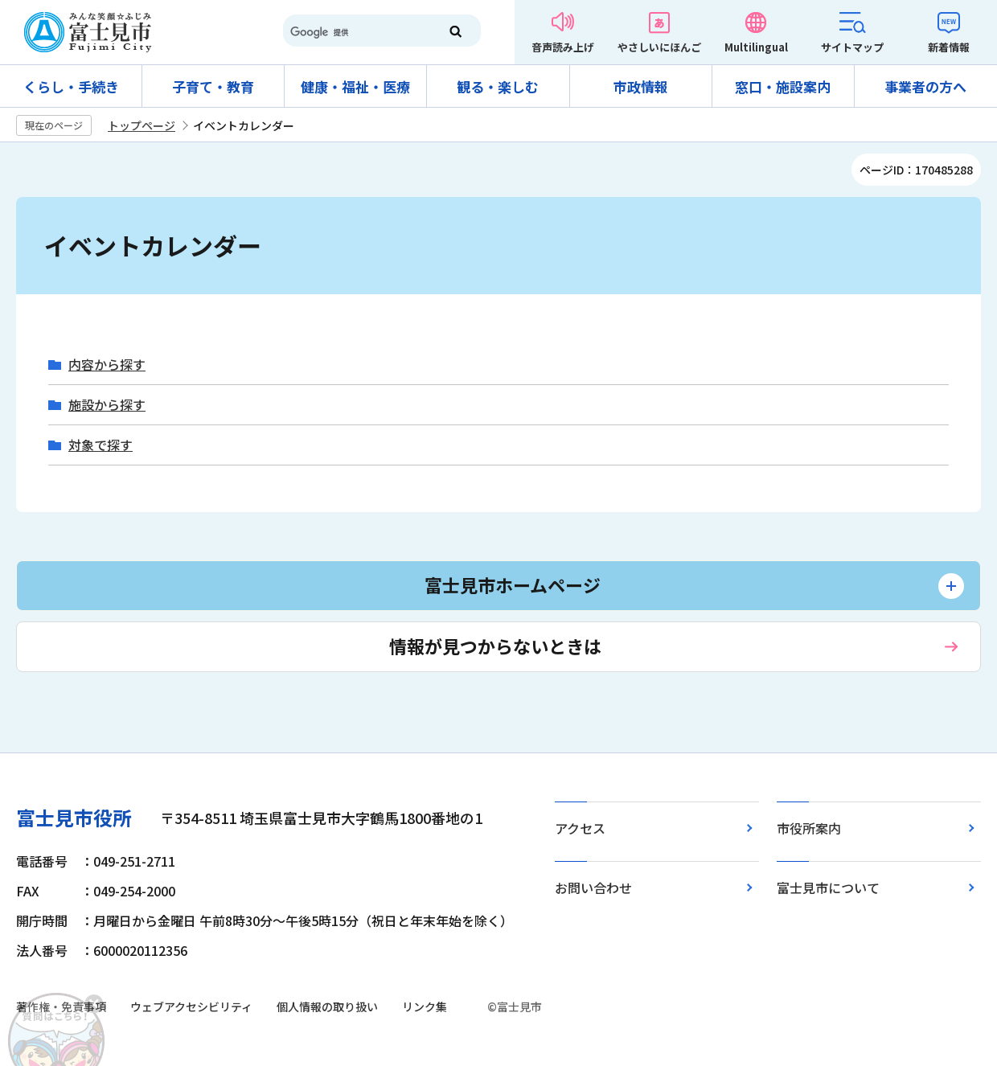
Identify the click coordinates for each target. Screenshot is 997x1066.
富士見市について (828, 887)
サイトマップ (852, 47)
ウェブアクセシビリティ (191, 1006)
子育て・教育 (213, 86)
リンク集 (424, 1006)
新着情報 (949, 47)
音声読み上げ (562, 47)
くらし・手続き (71, 86)
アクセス (580, 828)
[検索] (353, 32)
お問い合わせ (593, 887)
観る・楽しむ (498, 86)
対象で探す (100, 445)
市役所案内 (809, 828)
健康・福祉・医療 (355, 86)
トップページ (141, 125)
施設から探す (107, 404)
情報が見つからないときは (495, 645)
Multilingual (756, 47)
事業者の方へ (925, 86)
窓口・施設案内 (783, 86)
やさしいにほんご (659, 47)
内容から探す (107, 364)
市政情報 (640, 86)
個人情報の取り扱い (327, 1006)
